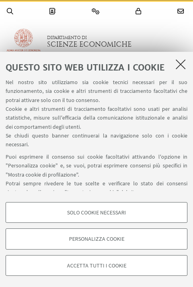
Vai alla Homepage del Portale (23, 41)
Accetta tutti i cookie (96, 265)
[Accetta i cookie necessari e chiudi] (180, 64)
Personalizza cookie (96, 238)
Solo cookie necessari (96, 212)
